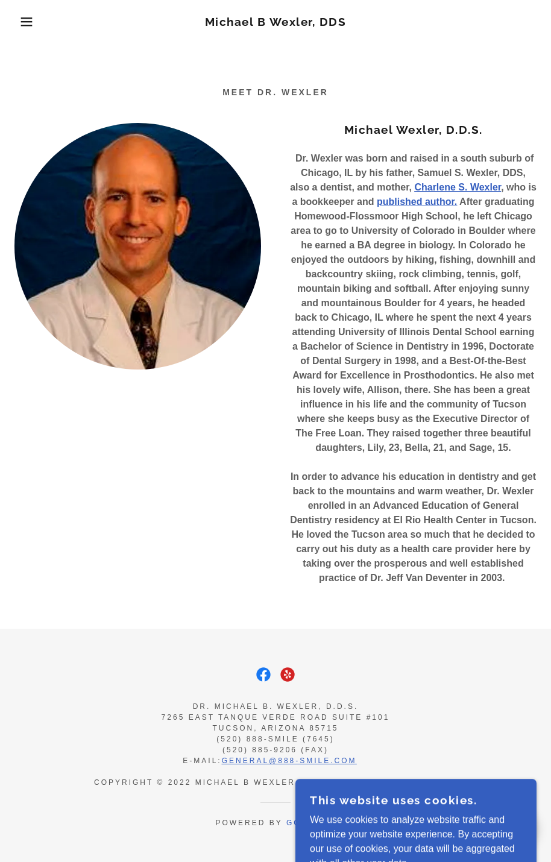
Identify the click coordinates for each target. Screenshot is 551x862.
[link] (275, 22)
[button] (27, 22)
